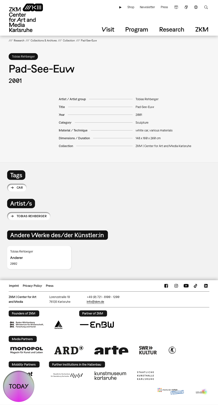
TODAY (19, 386)
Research (171, 29)
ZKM (201, 29)
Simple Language (176, 7)
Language (196, 7)
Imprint (14, 285)
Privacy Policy (32, 285)
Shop (130, 7)
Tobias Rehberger (32, 216)
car (20, 187)
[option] (40, 257)
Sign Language (186, 7)
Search (206, 7)
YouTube (186, 286)
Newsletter (147, 7)
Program (136, 29)
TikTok (196, 286)
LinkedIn (206, 286)
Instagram (176, 286)
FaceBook (166, 286)
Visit (108, 29)
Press (164, 7)
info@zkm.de (95, 301)
